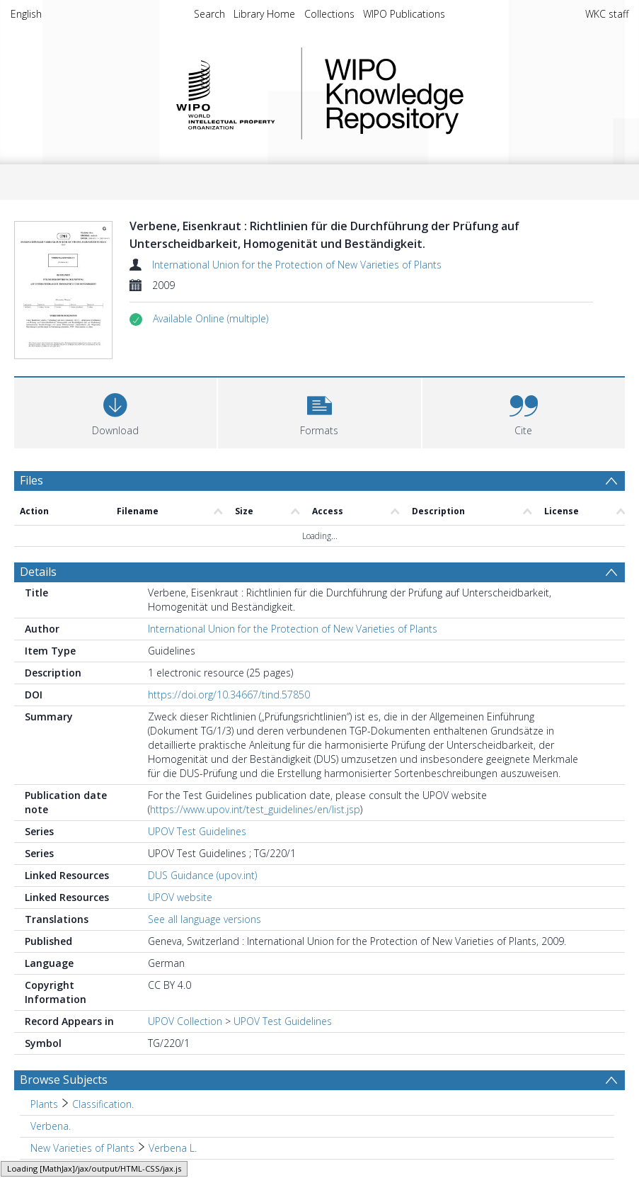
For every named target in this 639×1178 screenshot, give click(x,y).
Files (31, 480)
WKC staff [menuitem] (606, 14)
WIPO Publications (404, 14)
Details (38, 571)
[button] (210, 319)
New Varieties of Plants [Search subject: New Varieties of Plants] (82, 1148)
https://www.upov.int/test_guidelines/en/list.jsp (255, 809)
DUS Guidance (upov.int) (202, 875)
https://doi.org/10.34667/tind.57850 (229, 694)
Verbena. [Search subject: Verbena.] (50, 1126)
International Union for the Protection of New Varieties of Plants (297, 264)
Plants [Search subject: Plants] (44, 1104)
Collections (329, 14)
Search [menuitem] (209, 14)
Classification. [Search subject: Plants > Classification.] (103, 1104)
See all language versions (204, 919)
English (26, 14)
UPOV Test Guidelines (197, 831)
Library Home (264, 14)
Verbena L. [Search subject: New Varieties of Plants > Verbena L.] (173, 1148)
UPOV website (180, 897)
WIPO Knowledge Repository (452, 93)
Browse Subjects (64, 1079)
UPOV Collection (185, 1021)
